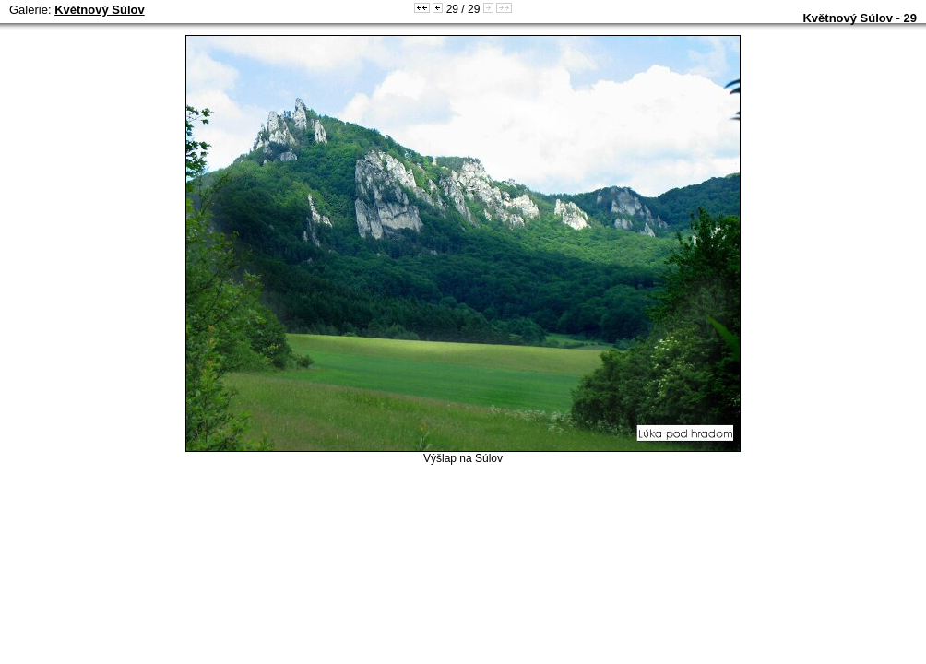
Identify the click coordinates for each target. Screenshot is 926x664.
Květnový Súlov (99, 10)
